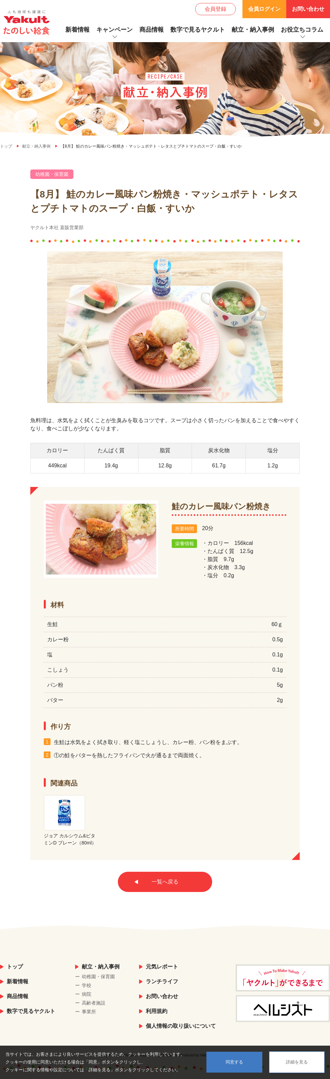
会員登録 (215, 9)
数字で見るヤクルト (197, 29)
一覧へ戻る (165, 882)
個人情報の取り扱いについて (181, 1026)
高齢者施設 (93, 1003)
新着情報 (77, 29)
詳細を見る (297, 1062)
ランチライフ (162, 981)
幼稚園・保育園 (98, 976)
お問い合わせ (308, 9)
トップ (15, 966)
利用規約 (156, 1011)
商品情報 (151, 29)
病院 (86, 994)
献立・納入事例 (253, 29)
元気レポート (162, 966)
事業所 (89, 1011)
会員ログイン (264, 9)
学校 (86, 985)
